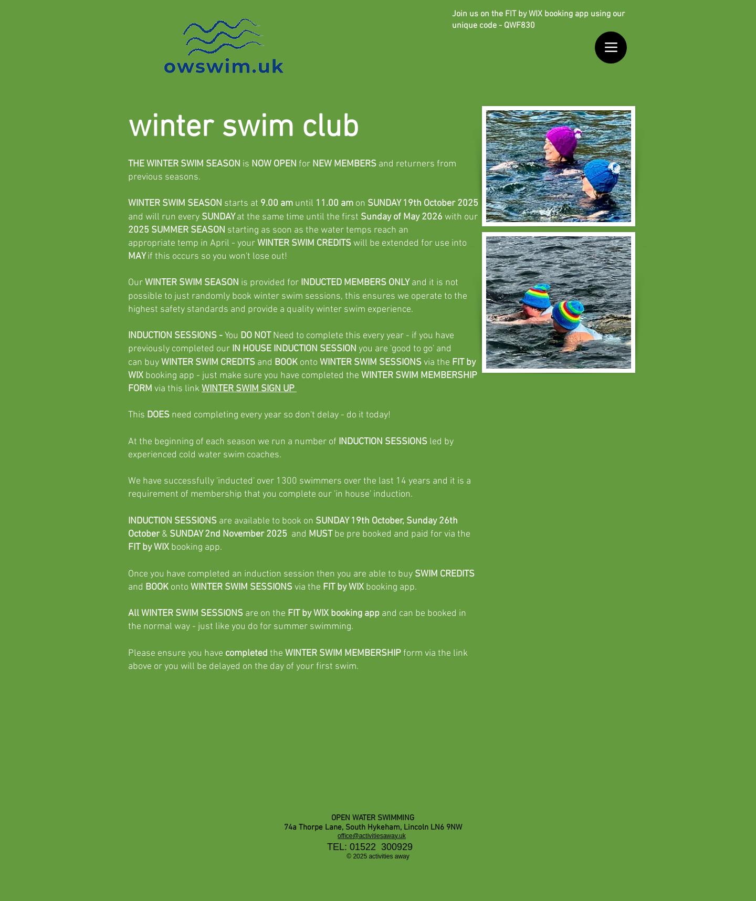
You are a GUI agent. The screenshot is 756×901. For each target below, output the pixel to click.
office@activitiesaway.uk (372, 836)
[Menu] (611, 48)
